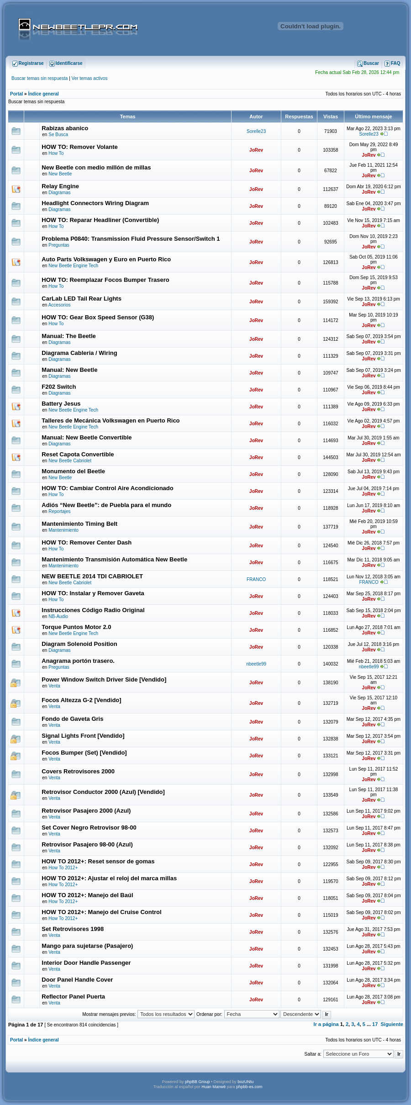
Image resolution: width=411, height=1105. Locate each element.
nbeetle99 (256, 663)
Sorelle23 (256, 131)
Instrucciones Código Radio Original (93, 610)
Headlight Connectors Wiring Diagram (95, 203)
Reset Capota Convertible (78, 454)
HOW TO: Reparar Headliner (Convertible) (100, 220)
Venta (54, 685)
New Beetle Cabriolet (69, 460)
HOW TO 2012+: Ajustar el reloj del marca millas (109, 878)
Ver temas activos (90, 78)
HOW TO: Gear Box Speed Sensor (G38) (98, 317)
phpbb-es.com (249, 1086)
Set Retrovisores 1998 (73, 928)
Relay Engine (60, 186)
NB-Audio (58, 616)
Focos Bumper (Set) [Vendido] (84, 752)
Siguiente (391, 1024)
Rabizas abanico (65, 128)
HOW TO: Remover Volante (79, 146)
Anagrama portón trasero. (78, 660)
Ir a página (326, 1024)
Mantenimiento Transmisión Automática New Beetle (114, 559)
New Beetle (60, 173)
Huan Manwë (213, 1086)
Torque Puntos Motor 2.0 (76, 627)
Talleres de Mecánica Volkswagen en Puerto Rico (110, 420)
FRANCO (256, 579)
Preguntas (58, 245)
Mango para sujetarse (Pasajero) (87, 945)
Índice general (43, 93)
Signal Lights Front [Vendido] (83, 735)
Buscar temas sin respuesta (39, 78)
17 (375, 1024)
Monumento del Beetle (73, 471)
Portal (16, 93)
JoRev (256, 150)
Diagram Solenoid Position (79, 643)
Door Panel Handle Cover (77, 979)
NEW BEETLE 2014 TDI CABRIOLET (92, 576)
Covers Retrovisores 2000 (78, 771)
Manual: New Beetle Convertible (87, 437)
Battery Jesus (61, 403)
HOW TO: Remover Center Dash (87, 542)
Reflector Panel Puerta (73, 996)
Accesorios (59, 304)
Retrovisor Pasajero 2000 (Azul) (86, 810)
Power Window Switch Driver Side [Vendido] (104, 679)
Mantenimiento (63, 530)
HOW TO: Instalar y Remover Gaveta (93, 593)
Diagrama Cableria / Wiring (79, 352)
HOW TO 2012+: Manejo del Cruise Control (101, 912)
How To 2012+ (63, 867)
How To (55, 153)
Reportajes (59, 511)
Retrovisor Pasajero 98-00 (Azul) (87, 844)
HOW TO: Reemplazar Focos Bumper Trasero (105, 279)
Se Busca (58, 134)
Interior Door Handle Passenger (86, 962)
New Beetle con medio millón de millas (96, 167)
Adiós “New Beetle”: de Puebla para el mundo (106, 505)
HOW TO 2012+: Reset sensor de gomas (98, 861)
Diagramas (59, 192)
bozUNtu (245, 1081)
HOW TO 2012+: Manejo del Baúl (87, 895)
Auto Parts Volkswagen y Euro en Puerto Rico (106, 259)
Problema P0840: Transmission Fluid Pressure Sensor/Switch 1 (131, 238)
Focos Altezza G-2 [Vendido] (81, 700)
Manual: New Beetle (69, 369)
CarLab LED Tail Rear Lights (81, 298)
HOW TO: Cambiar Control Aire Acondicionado (107, 488)
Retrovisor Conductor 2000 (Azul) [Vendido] (103, 791)
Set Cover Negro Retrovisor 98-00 (89, 827)
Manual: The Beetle (68, 336)
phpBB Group (197, 1081)
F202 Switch (59, 386)
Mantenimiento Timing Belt (79, 523)
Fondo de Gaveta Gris (72, 718)
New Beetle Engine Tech (73, 265)
